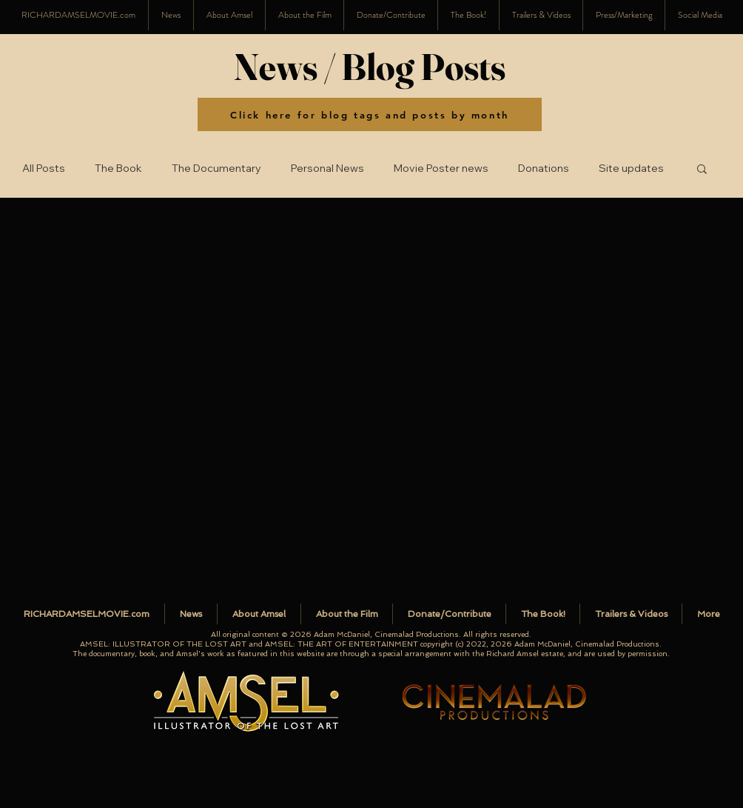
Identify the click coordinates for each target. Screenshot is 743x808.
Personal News (327, 168)
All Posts (43, 168)
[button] (699, 15)
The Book (118, 168)
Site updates (631, 168)
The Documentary (216, 168)
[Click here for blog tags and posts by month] (370, 114)
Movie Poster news (441, 168)
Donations (543, 168)
